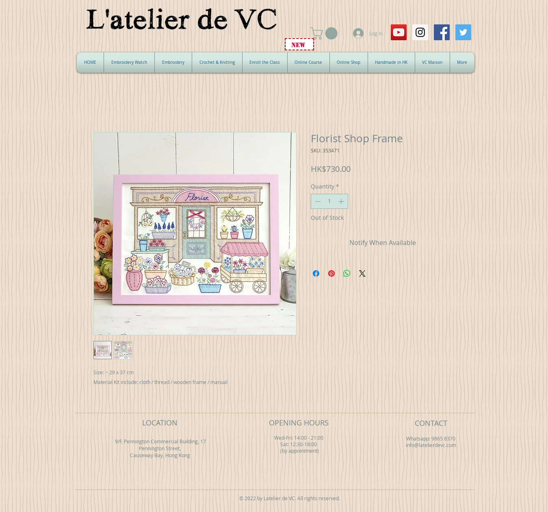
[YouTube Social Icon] (399, 32)
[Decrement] (317, 201)
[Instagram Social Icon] (420, 32)
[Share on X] (362, 273)
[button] (325, 33)
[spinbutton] (329, 201)
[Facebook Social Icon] (442, 32)
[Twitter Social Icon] (463, 32)
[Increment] (342, 201)
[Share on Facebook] (316, 273)
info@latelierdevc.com (431, 445)
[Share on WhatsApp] (347, 273)
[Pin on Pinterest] (331, 273)
